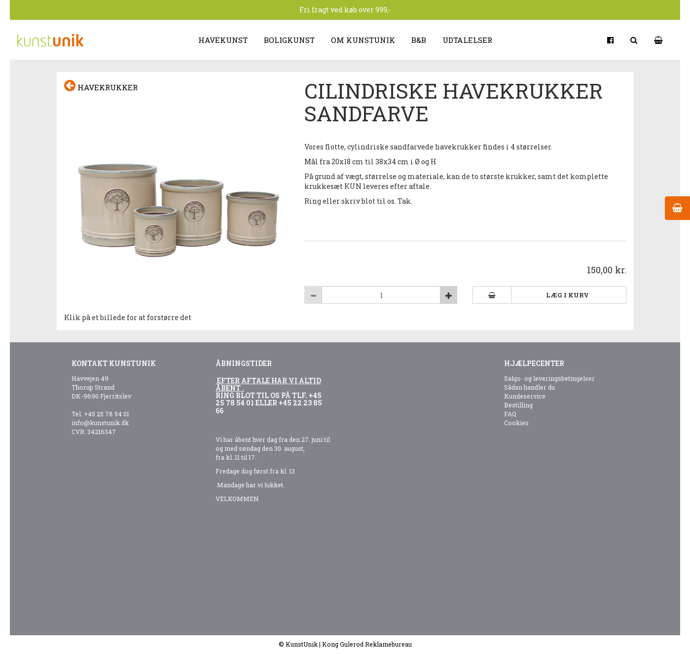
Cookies (516, 423)
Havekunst (223, 40)
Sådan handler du (529, 387)
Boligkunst (289, 40)
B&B (418, 40)
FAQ (510, 414)
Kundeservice (524, 396)
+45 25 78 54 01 (106, 414)
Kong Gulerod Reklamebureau (367, 644)
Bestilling (518, 405)
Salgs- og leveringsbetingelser (549, 378)
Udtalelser (467, 40)
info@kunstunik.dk (100, 423)
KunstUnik (302, 644)
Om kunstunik (363, 40)
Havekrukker (101, 86)
